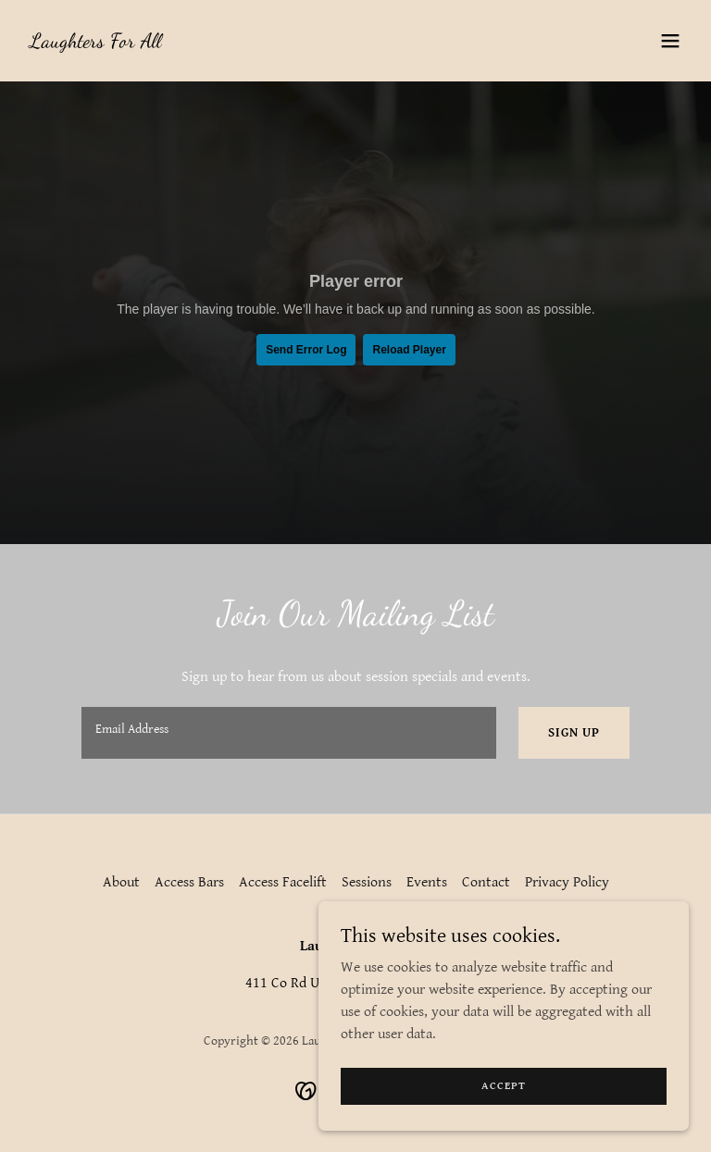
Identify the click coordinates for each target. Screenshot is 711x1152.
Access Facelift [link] (283, 882)
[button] (670, 40)
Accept (503, 1086)
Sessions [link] (367, 882)
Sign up (574, 732)
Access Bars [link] (189, 882)
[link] (95, 43)
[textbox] (288, 733)
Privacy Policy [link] (567, 882)
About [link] (121, 882)
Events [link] (426, 882)
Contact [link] (486, 882)
